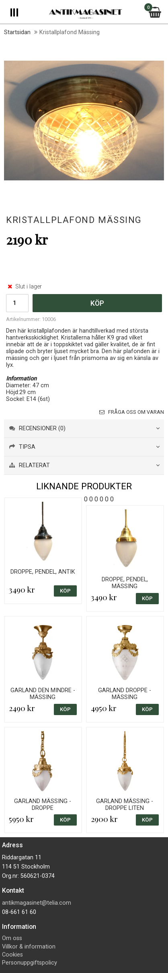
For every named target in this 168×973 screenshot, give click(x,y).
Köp (97, 303)
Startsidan (17, 32)
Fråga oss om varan (131, 412)
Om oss (12, 938)
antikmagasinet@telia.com (36, 902)
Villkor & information (28, 946)
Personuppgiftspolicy (29, 962)
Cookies (12, 954)
